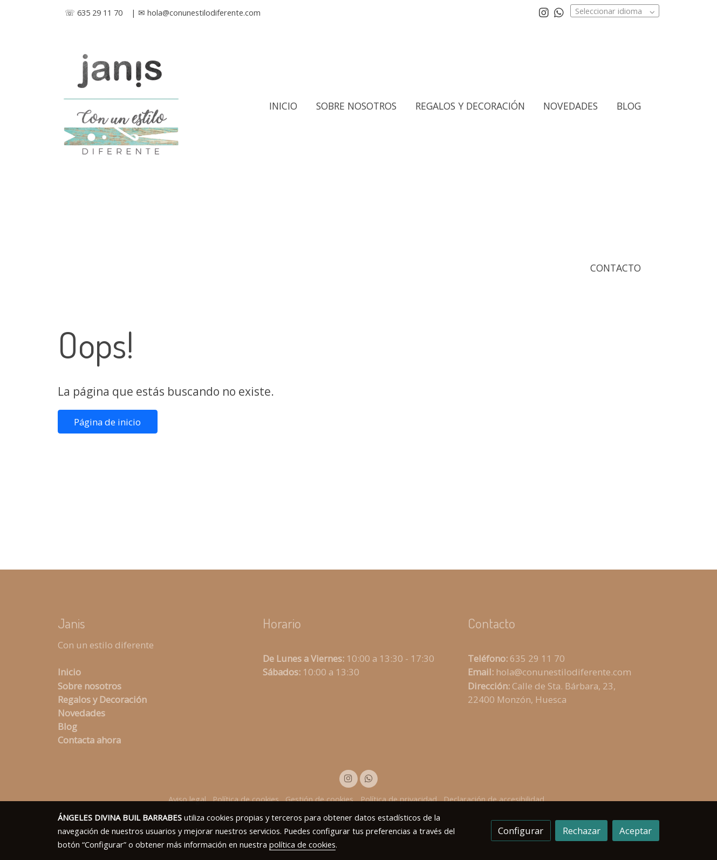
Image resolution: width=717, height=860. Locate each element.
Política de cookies (246, 799)
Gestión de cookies (319, 799)
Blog (67, 726)
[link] (120, 105)
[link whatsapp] (559, 11)
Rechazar (581, 830)
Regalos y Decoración (102, 699)
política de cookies (302, 844)
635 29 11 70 (537, 658)
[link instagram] (544, 11)
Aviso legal (187, 799)
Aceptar (635, 830)
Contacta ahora (89, 740)
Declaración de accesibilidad (493, 799)
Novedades (81, 713)
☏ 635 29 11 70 (93, 12)
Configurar (520, 830)
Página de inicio (107, 422)
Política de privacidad (398, 799)
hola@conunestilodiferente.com (204, 12)
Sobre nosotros (89, 686)
